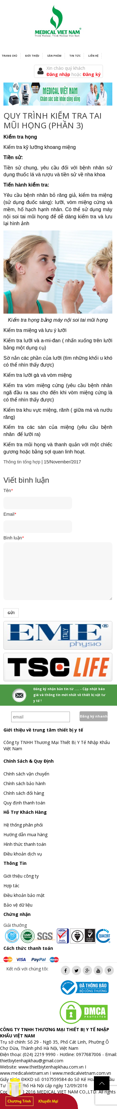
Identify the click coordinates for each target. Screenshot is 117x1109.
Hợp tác (11, 886)
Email (9, 514)
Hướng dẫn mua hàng (25, 834)
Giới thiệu (32, 55)
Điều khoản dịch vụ (22, 854)
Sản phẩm (54, 55)
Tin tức (74, 55)
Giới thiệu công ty (21, 876)
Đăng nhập (58, 74)
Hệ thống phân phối (23, 825)
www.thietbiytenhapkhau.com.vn (51, 1067)
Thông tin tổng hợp (21, 461)
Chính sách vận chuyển (26, 774)
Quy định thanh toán (24, 803)
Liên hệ (93, 55)
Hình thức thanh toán (24, 844)
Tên (8, 490)
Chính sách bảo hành (24, 783)
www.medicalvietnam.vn (24, 1073)
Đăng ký (92, 74)
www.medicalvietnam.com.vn (81, 1073)
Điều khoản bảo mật (24, 895)
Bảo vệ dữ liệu (17, 905)
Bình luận (13, 537)
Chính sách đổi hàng (23, 793)
